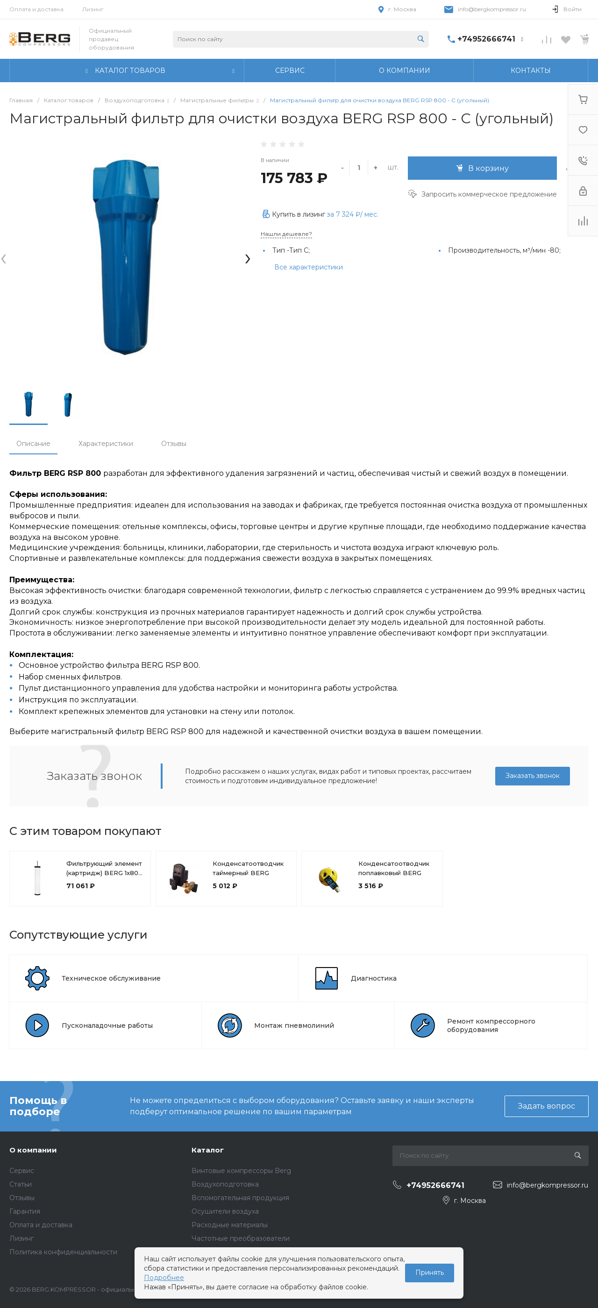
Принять (429, 1272)
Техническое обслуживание (111, 978)
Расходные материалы (230, 1225)
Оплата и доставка (36, 9)
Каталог (208, 1149)
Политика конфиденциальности (63, 1252)
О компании (33, 1149)
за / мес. (352, 214)
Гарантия (24, 1211)
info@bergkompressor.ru (492, 9)
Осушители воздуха (225, 1211)
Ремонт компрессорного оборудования (491, 1025)
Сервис (21, 1171)
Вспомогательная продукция (240, 1198)
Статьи (20, 1184)
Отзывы (173, 443)
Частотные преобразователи (241, 1238)
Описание (33, 443)
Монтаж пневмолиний (294, 1025)
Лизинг (93, 9)
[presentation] (3, 257)
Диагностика (374, 978)
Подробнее (164, 1277)
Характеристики (105, 443)
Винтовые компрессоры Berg (241, 1171)
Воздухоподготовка (225, 1184)
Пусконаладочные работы (107, 1025)
